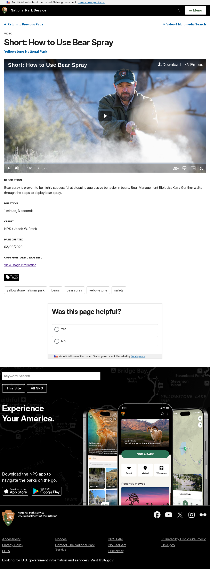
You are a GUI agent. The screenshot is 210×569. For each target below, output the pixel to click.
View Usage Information (20, 265)
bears (55, 290)
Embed (196, 64)
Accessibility (11, 539)
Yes (63, 329)
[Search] (51, 376)
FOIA (6, 551)
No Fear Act (117, 545)
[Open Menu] (195, 10)
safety (119, 290)
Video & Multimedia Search (184, 24)
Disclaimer (115, 551)
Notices (61, 539)
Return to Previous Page (25, 24)
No (63, 341)
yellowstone (98, 290)
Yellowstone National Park (25, 51)
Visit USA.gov (102, 560)
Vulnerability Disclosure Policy (183, 539)
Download (171, 64)
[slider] (105, 163)
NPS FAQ (115, 539)
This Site (13, 388)
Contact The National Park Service (75, 547)
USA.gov (168, 545)
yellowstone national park (26, 290)
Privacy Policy (12, 545)
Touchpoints (138, 356)
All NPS (37, 388)
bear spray (74, 290)
